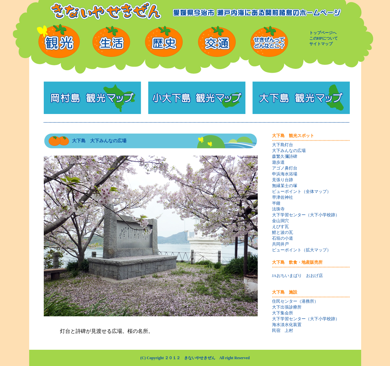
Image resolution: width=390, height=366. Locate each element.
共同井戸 (280, 244)
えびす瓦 (280, 226)
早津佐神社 (282, 197)
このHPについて (323, 38)
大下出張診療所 (286, 307)
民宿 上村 (282, 330)
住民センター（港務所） (295, 301)
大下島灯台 (282, 144)
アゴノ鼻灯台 (284, 168)
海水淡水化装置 (286, 324)
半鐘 (276, 203)
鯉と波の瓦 (282, 232)
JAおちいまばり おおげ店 (297, 275)
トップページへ (323, 33)
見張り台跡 (282, 179)
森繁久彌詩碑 (284, 156)
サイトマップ (321, 44)
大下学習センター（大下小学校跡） (305, 214)
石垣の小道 (282, 238)
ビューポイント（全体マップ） (301, 191)
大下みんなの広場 (289, 150)
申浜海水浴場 (284, 173)
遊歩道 (278, 162)
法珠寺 (278, 209)
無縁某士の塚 (284, 185)
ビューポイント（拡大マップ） (301, 249)
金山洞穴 (280, 220)
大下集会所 (282, 312)
